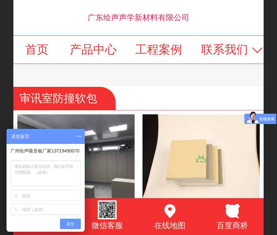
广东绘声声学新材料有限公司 (138, 17)
